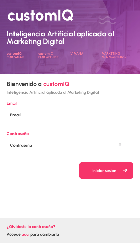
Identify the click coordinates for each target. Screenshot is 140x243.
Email (12, 103)
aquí (25, 234)
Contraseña (18, 134)
